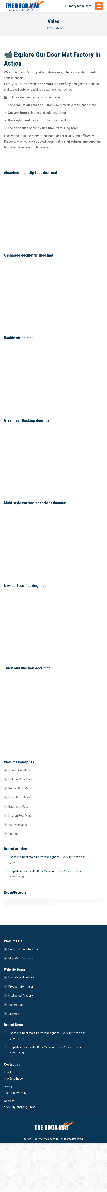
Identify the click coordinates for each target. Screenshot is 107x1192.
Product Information (21, 986)
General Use (15, 1004)
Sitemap (13, 1013)
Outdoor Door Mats (20, 779)
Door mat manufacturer (23, 949)
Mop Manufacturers (20, 958)
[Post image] (5, 856)
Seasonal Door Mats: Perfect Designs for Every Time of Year (47, 857)
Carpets (13, 833)
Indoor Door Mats (19, 770)
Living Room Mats (19, 797)
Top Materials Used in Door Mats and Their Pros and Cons (45, 871)
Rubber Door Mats (19, 788)
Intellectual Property (20, 995)
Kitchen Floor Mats (19, 815)
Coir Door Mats (17, 824)
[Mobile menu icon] (99, 6)
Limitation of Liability (21, 977)
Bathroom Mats (18, 806)
